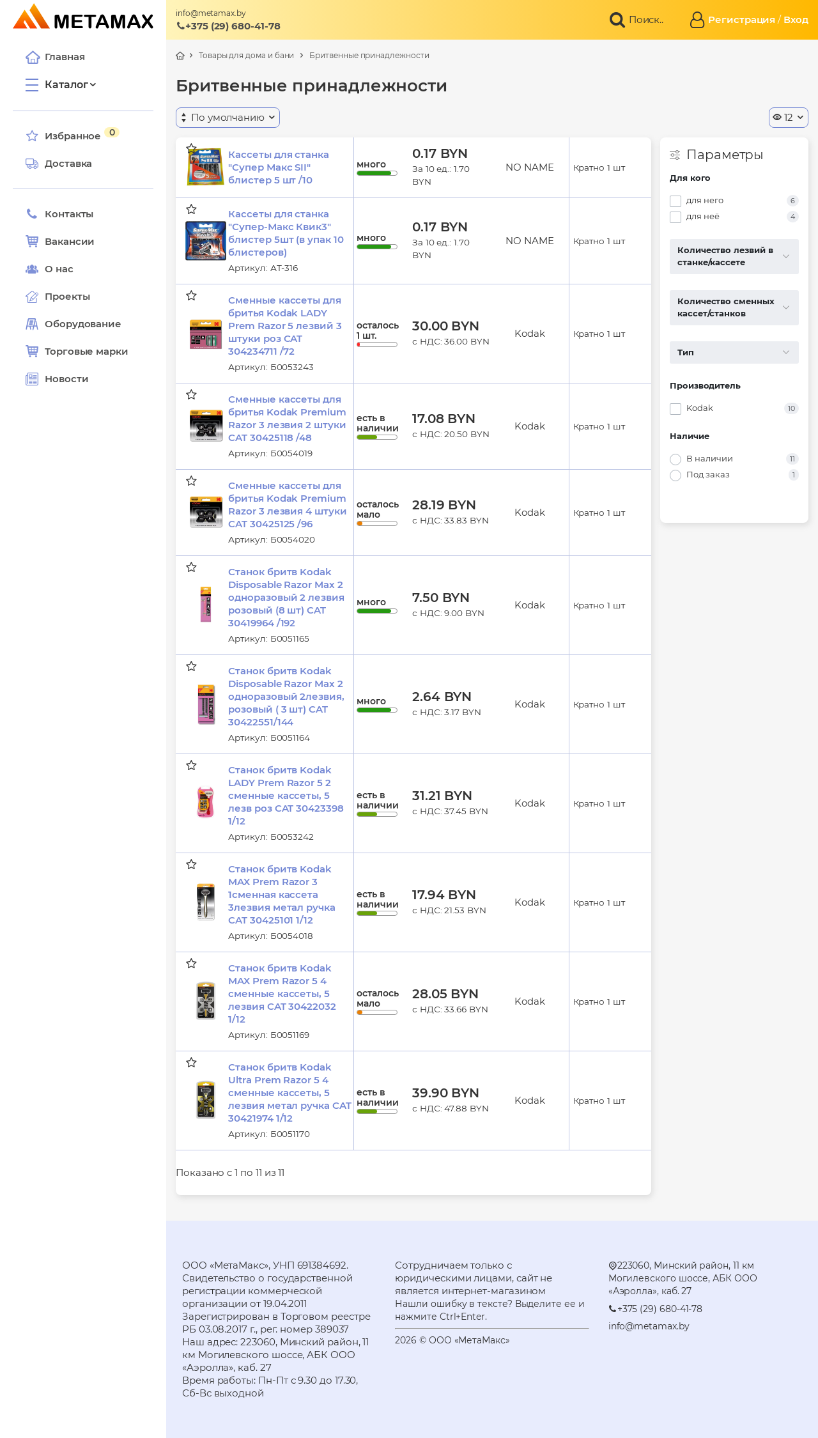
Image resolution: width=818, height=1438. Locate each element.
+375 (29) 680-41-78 (228, 26)
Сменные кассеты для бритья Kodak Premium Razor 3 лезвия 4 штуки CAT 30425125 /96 (287, 504)
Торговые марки (77, 351)
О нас (49, 269)
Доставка (59, 163)
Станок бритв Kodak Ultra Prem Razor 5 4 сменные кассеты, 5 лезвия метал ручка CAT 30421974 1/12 (289, 1092)
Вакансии (60, 241)
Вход (795, 19)
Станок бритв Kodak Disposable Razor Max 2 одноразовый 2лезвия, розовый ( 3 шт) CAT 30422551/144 (286, 696)
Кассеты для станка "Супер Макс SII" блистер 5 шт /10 (278, 167)
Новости (57, 379)
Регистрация (741, 19)
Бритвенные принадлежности (369, 55)
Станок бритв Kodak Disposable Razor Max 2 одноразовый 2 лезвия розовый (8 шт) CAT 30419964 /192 (286, 597)
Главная (55, 56)
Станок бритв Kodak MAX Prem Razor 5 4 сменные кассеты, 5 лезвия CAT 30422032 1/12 (282, 993)
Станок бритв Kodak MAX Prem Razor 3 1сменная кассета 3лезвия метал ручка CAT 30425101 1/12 (282, 894)
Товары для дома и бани (246, 55)
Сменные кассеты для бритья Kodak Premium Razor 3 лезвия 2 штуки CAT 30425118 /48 (287, 418)
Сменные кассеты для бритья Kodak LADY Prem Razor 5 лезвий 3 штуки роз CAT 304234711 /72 (284, 325)
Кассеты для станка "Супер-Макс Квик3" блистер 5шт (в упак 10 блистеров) (285, 233)
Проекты (67, 296)
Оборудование (83, 324)
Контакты (59, 214)
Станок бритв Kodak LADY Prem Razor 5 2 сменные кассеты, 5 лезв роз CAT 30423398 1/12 (285, 795)
